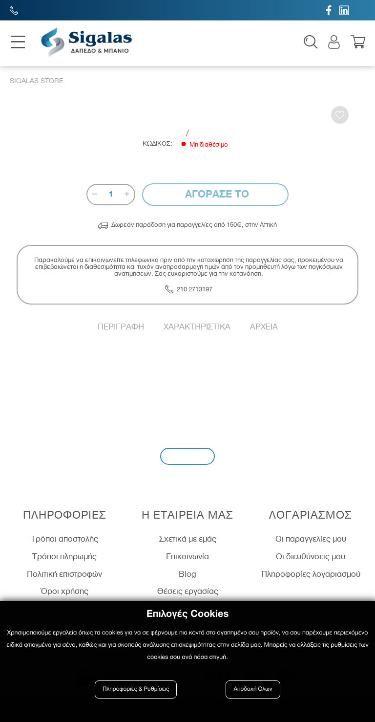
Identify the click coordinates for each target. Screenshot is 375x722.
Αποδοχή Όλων (252, 689)
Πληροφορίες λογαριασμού (310, 574)
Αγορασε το (215, 194)
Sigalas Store (36, 81)
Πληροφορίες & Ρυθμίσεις (136, 689)
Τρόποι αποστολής (64, 539)
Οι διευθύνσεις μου (310, 557)
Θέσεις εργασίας (187, 591)
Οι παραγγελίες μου (310, 539)
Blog (187, 574)
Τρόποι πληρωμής (64, 557)
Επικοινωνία (187, 557)
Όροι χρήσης (64, 591)
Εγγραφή (187, 456)
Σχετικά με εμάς (187, 539)
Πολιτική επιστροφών (64, 574)
